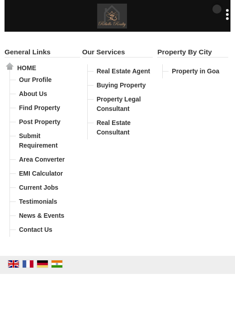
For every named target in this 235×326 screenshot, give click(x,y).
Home (26, 68)
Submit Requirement (38, 140)
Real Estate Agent (123, 71)
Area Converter (42, 159)
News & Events (41, 215)
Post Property (40, 121)
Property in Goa (195, 71)
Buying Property (121, 85)
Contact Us (35, 229)
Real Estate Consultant (114, 127)
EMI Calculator (41, 173)
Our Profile (35, 79)
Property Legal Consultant (119, 104)
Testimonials (38, 201)
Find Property (39, 107)
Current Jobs (38, 187)
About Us (33, 93)
